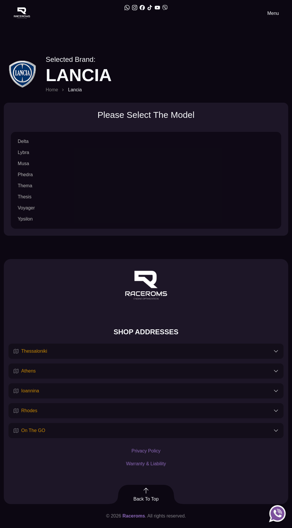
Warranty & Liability (146, 463)
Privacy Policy (146, 450)
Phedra (25, 174)
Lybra (23, 152)
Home (52, 89)
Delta (23, 141)
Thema (25, 185)
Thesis (24, 196)
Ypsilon (25, 218)
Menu (273, 13)
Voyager (26, 207)
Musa (23, 163)
